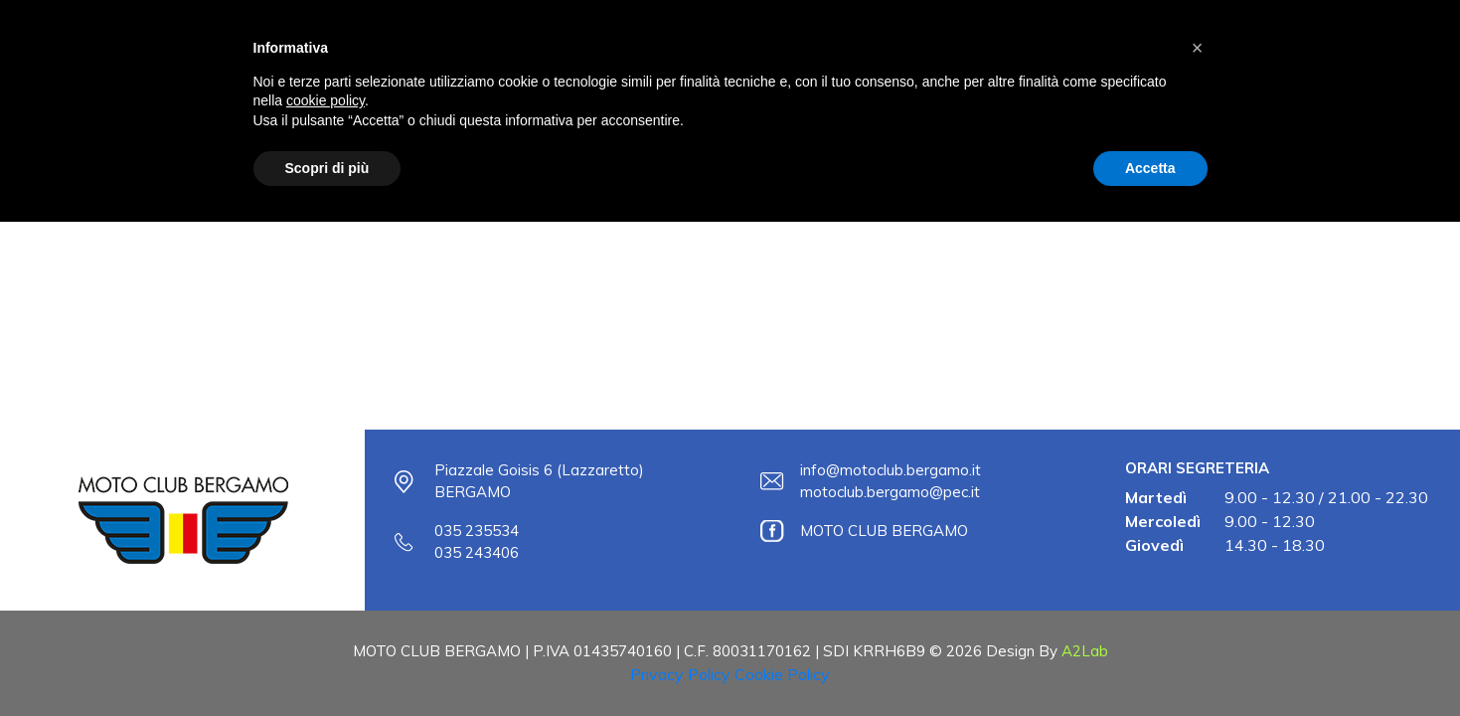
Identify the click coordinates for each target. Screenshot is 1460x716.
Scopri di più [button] (327, 168)
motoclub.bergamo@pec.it (890, 491)
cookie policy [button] (325, 100)
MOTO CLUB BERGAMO (884, 530)
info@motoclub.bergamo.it (890, 469)
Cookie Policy (782, 674)
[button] (1198, 48)
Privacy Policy (680, 674)
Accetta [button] (1150, 168)
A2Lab (1084, 650)
